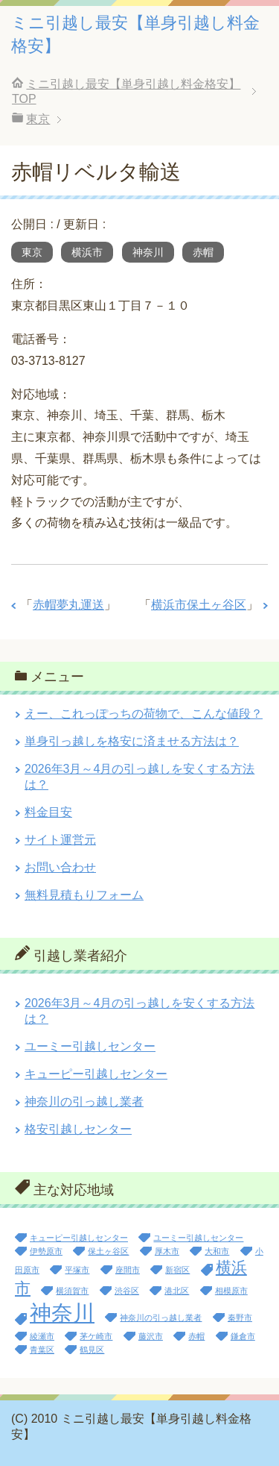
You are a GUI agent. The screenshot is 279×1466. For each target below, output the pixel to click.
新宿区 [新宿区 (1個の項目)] (177, 1269)
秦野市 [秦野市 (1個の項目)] (240, 1317)
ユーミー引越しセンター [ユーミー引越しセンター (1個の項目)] (198, 1237)
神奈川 (148, 252)
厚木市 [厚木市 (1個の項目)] (167, 1251)
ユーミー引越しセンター (90, 1046)
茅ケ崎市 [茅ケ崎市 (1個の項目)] (96, 1336)
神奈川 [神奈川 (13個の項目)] (62, 1312)
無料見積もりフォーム (84, 895)
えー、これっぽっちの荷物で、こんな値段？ (144, 713)
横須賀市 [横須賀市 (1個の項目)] (72, 1290)
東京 (32, 252)
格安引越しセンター (78, 1129)
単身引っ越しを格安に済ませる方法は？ (132, 741)
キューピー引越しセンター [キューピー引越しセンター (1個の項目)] (79, 1237)
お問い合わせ (60, 867)
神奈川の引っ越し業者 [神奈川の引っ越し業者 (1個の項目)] (161, 1317)
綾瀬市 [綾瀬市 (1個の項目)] (42, 1336)
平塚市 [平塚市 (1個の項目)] (77, 1269)
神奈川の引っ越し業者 (84, 1101)
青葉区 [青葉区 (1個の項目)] (42, 1349)
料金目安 (48, 812)
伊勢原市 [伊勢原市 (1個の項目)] (46, 1251)
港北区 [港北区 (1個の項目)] (176, 1290)
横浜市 (87, 252)
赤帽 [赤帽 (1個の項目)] (196, 1336)
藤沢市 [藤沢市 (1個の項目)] (150, 1336)
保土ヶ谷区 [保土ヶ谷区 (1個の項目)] (108, 1251)
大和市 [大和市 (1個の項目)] (217, 1251)
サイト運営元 (60, 839)
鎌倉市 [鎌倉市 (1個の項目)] (243, 1336)
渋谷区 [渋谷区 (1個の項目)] (127, 1290)
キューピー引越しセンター (96, 1074)
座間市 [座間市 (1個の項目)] (127, 1269)
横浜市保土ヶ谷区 (198, 604)
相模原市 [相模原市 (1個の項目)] (231, 1290)
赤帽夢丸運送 (68, 604)
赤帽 (203, 252)
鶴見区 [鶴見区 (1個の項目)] (92, 1349)
